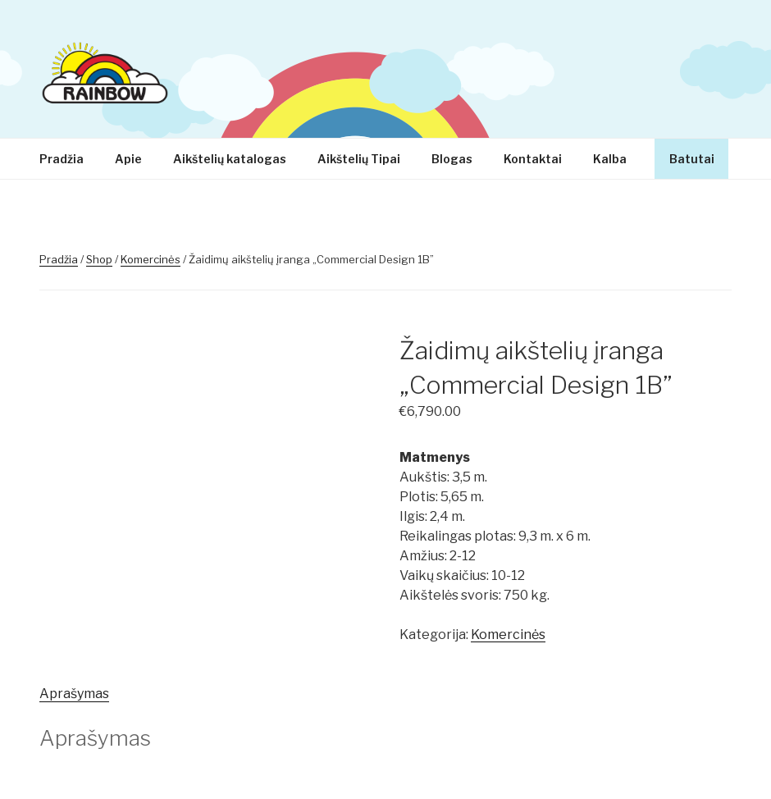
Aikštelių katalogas (229, 159)
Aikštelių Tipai (358, 159)
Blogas (451, 159)
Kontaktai (533, 159)
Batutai (691, 159)
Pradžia (61, 159)
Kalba (617, 159)
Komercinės (150, 259)
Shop (99, 259)
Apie (128, 159)
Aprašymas (74, 693)
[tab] (74, 694)
